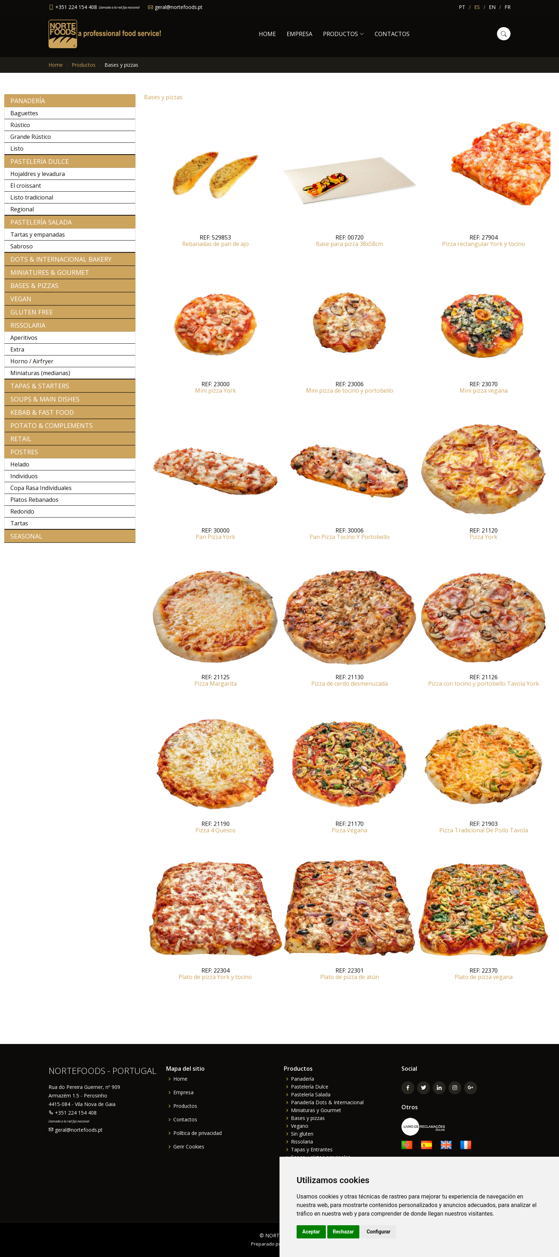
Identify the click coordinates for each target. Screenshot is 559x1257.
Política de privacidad (197, 1133)
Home (267, 34)
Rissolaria (27, 328)
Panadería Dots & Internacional (327, 1102)
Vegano (299, 1126)
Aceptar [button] (311, 1232)
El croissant (25, 189)
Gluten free (31, 315)
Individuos (24, 480)
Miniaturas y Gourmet (316, 1110)
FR (507, 7)
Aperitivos (23, 341)
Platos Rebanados (34, 503)
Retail (20, 442)
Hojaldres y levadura (37, 177)
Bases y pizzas (308, 1118)
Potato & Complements (51, 429)
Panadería (27, 104)
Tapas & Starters (39, 389)
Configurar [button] (378, 1232)
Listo (17, 152)
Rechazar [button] (343, 1232)
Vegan (20, 302)
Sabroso (21, 250)
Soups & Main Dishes (45, 402)
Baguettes (24, 117)
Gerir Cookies (188, 1146)
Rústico (20, 128)
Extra (17, 353)
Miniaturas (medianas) (40, 376)
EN (492, 7)
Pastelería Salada (41, 225)
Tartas (19, 527)
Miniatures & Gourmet (49, 276)
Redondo (22, 515)
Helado (19, 468)
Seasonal (26, 539)
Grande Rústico (30, 140)
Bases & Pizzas (34, 289)
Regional (22, 213)
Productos (84, 64)
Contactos (392, 34)
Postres (24, 455)
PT (462, 7)
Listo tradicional (31, 201)
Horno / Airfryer (31, 365)
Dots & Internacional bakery (61, 262)
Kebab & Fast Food (42, 416)
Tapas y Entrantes (312, 1149)
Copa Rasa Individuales (41, 491)
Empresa (299, 34)
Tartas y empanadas (37, 238)
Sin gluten (302, 1133)
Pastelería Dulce (39, 165)
